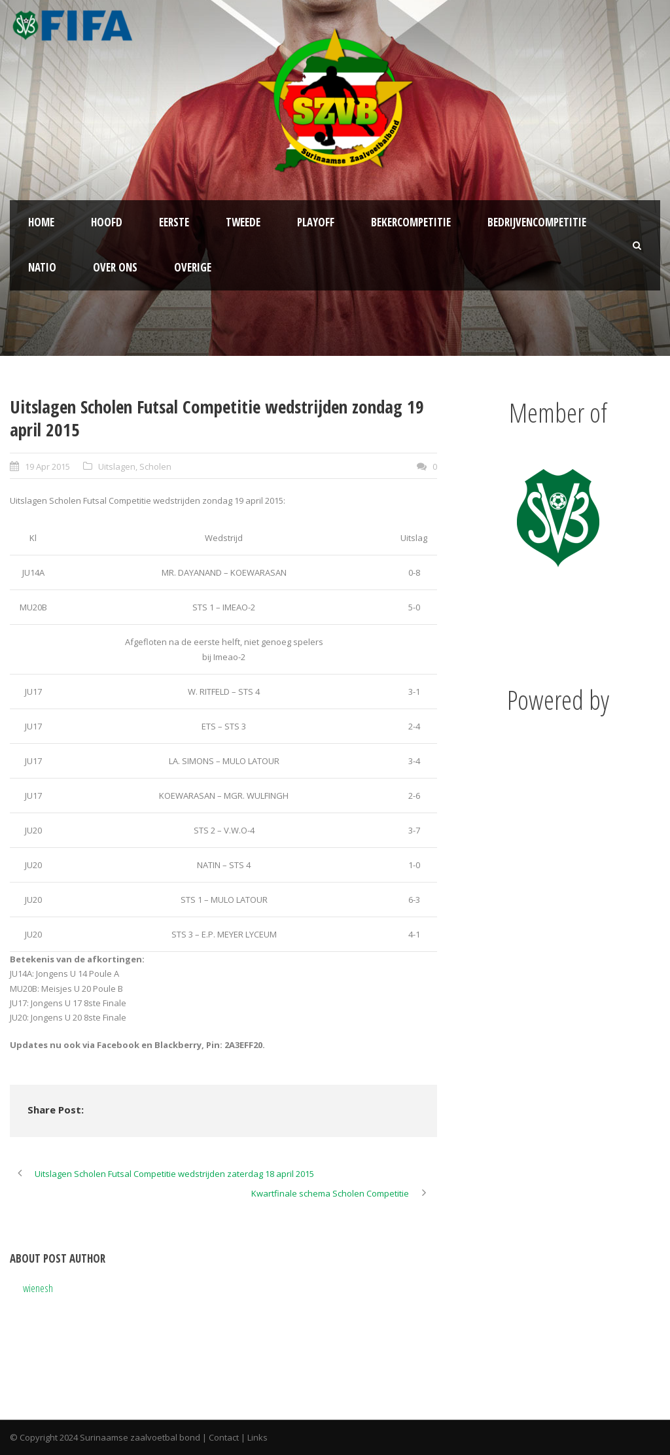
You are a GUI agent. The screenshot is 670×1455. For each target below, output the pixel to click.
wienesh (38, 1287)
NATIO (42, 267)
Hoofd (106, 222)
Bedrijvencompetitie (536, 222)
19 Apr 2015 (47, 466)
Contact (224, 1437)
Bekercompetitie (411, 222)
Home (41, 222)
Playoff (315, 222)
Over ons (115, 267)
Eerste (174, 222)
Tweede (243, 222)
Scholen (155, 466)
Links (257, 1437)
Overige (192, 267)
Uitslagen (116, 466)
